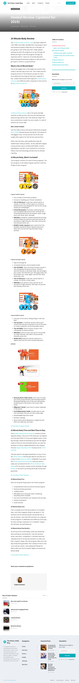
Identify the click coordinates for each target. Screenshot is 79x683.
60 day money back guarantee (22, 461)
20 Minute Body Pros (58, 60)
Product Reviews (15, 8)
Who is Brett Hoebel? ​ (58, 50)
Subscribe (71, 3)
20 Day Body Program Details (20, 426)
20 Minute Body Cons (58, 62)
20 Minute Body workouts (19, 113)
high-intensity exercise (19, 83)
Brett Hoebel (15, 132)
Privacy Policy (64, 91)
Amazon (13, 468)
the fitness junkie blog (11, 680)
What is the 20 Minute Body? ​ (61, 48)
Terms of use (52, 680)
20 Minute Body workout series (23, 42)
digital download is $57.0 (24, 448)
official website (18, 457)
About (33, 3)
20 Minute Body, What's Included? (62, 53)
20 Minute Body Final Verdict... (60, 65)
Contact (58, 3)
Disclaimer (67, 680)
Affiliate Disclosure (59, 680)
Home (28, 3)
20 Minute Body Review (58, 45)
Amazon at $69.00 (25, 459)
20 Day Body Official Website (20, 475)
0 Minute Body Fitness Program (24, 433)
